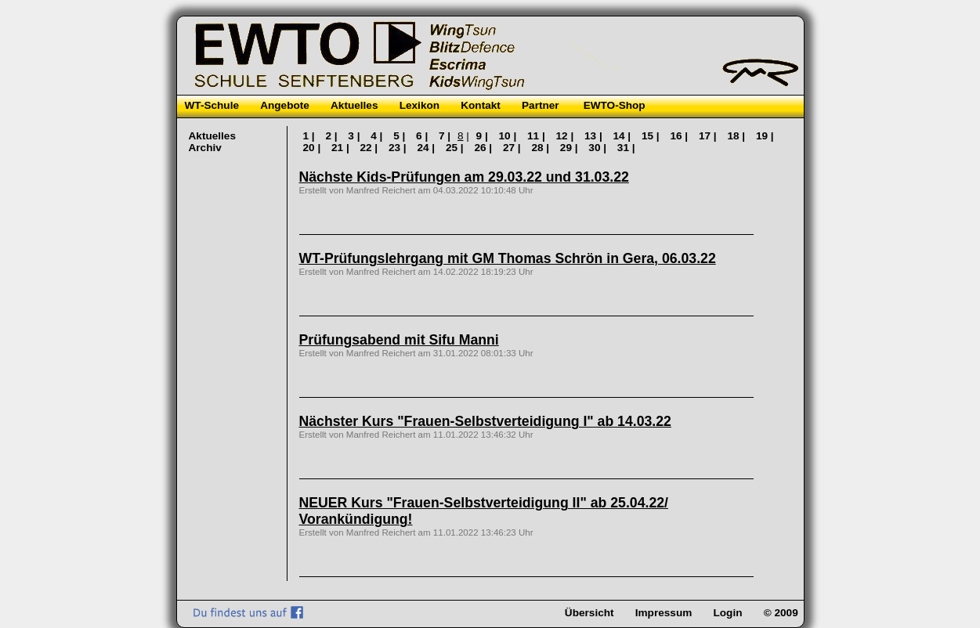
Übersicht (589, 613)
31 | (626, 147)
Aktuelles (354, 105)
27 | (513, 147)
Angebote (284, 105)
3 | (355, 136)
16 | (680, 136)
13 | (594, 136)
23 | (399, 147)
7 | (446, 136)
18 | (737, 136)
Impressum (664, 613)
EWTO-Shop (614, 105)
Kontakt (481, 105)
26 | (484, 147)
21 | (341, 147)
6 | (423, 136)
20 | (313, 147)
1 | (310, 136)
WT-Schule (212, 105)
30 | (598, 147)
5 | (400, 136)
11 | (537, 136)
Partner (540, 105)
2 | (332, 136)
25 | (456, 147)
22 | (370, 147)
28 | (541, 147)
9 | (483, 136)
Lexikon (419, 105)
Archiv (205, 147)
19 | (765, 136)
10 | (509, 136)
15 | (652, 136)
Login (727, 613)
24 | (427, 147)
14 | (623, 136)
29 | (570, 147)
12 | (566, 136)
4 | (378, 136)
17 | (709, 136)
